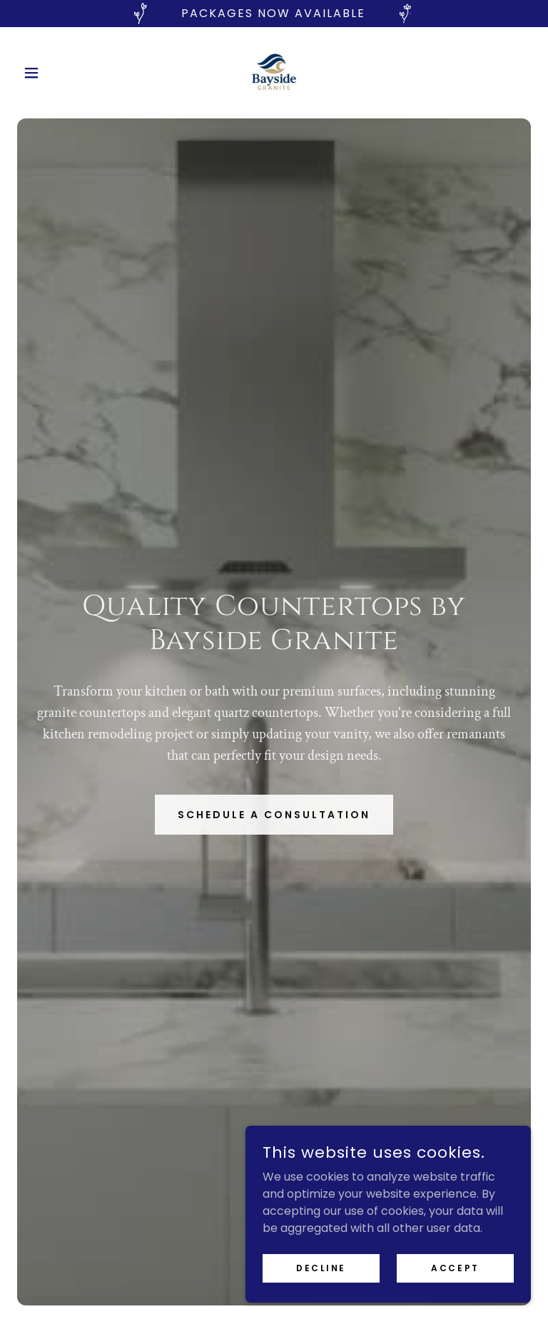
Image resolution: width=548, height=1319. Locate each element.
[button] (55, 72)
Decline (321, 1267)
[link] (274, 72)
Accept (455, 1267)
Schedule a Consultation (274, 815)
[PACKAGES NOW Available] (274, 13)
